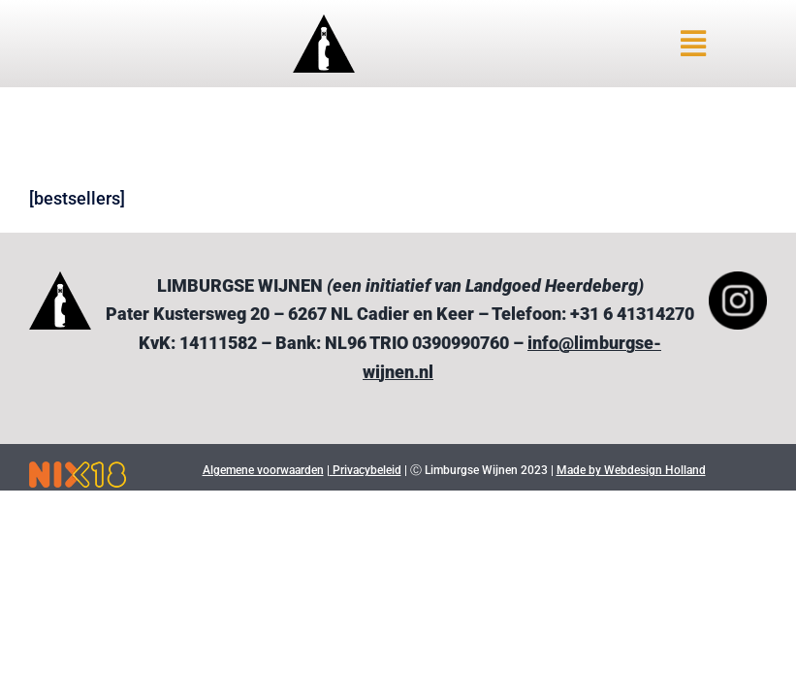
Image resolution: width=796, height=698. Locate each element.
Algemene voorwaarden (263, 470)
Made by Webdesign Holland (631, 470)
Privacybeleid (365, 470)
